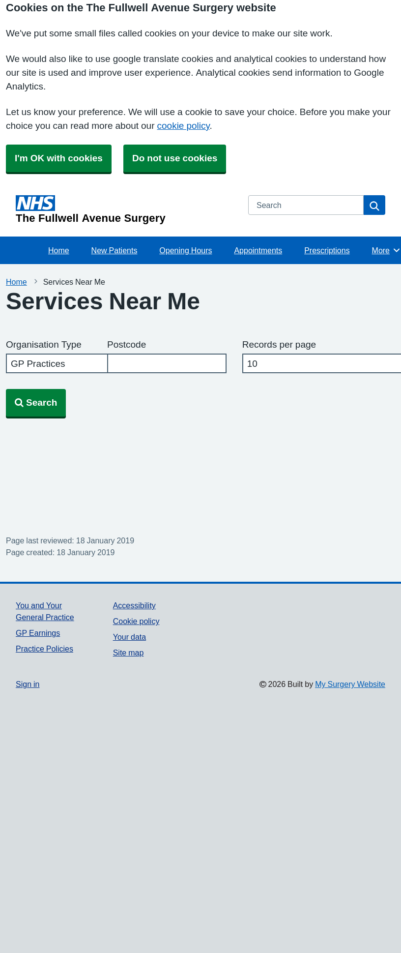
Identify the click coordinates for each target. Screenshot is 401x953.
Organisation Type (44, 344)
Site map (128, 652)
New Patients (114, 250)
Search (36, 402)
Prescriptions (326, 250)
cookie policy (183, 125)
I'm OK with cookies (59, 158)
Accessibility (134, 605)
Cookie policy (136, 621)
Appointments (258, 250)
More (386, 250)
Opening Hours (185, 250)
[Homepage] (126, 209)
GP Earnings (38, 633)
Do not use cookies (174, 158)
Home (58, 250)
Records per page (279, 344)
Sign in (27, 684)
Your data (129, 637)
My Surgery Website (350, 684)
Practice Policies (44, 649)
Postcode (126, 344)
